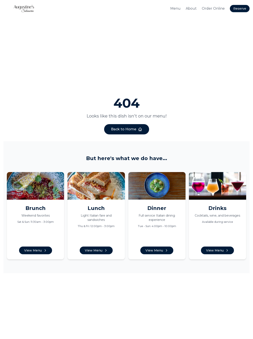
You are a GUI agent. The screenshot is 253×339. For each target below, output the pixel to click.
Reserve (239, 8)
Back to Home (126, 129)
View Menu (35, 250)
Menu (175, 8)
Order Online (213, 8)
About (191, 8)
